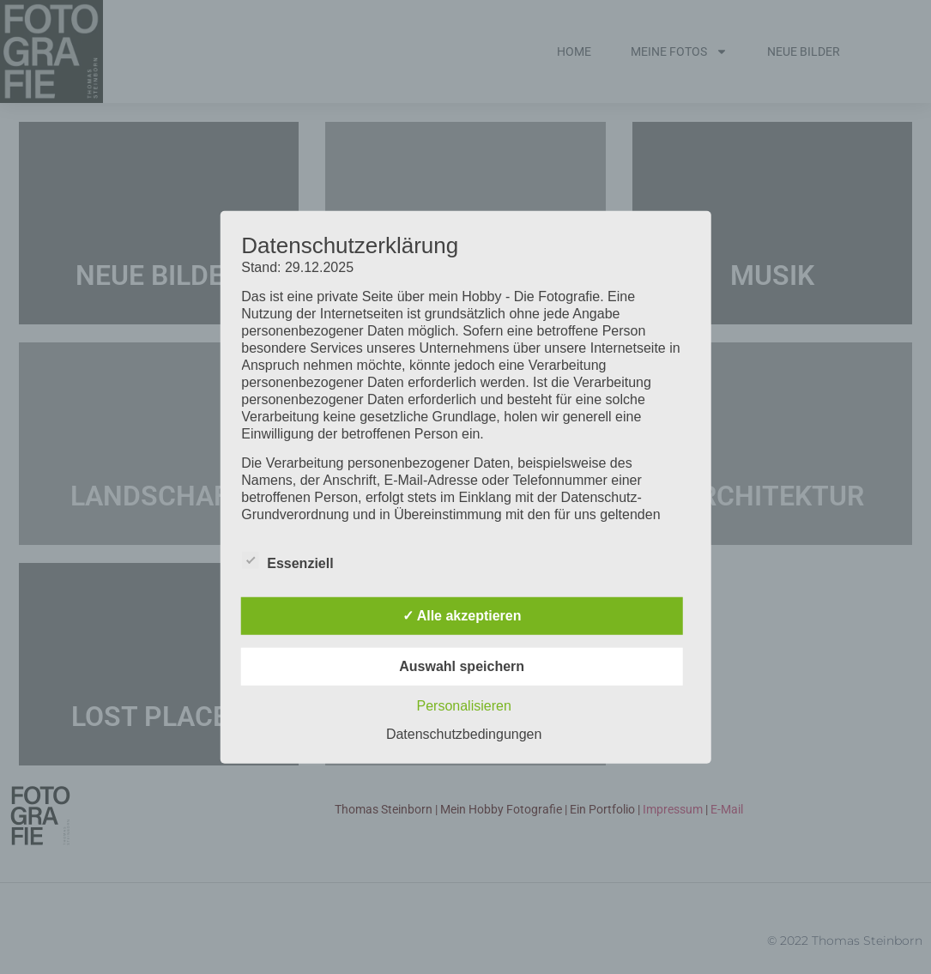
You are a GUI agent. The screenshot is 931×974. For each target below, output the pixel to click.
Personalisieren (464, 706)
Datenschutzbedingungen (463, 734)
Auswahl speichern (461, 666)
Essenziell (287, 560)
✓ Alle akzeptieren (462, 615)
